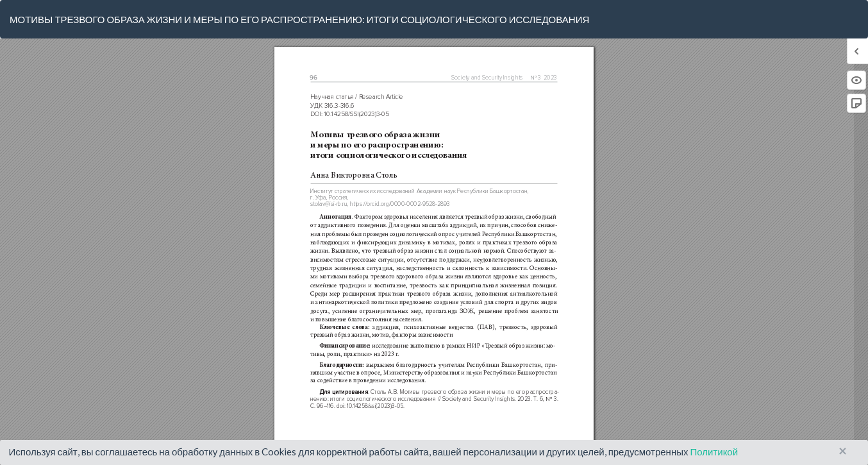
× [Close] (843, 451)
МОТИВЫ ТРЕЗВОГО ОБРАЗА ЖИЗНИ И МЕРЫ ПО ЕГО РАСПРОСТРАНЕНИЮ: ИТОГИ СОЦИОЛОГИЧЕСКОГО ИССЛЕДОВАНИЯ (299, 19)
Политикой (714, 451)
